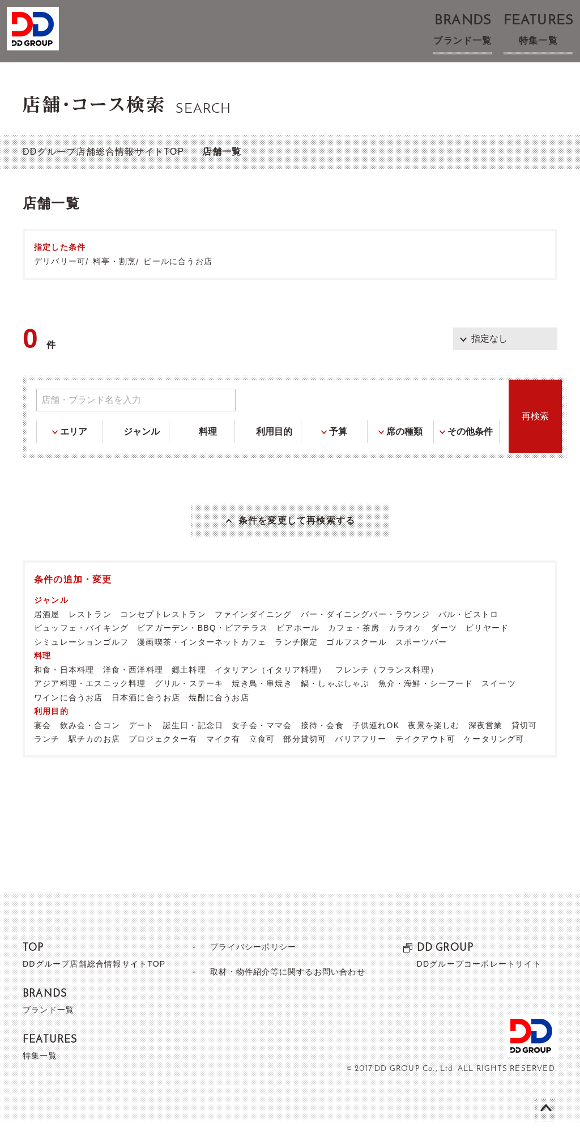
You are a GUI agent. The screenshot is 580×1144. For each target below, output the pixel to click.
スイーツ (498, 705)
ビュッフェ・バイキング (81, 649)
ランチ (47, 760)
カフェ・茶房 (353, 649)
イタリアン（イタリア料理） (271, 691)
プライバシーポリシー (248, 968)
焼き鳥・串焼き (262, 705)
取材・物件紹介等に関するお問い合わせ (288, 993)
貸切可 (524, 747)
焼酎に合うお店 (219, 719)
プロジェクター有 (163, 760)
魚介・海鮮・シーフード (425, 705)
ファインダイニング (253, 636)
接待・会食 (322, 747)
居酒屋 (47, 636)
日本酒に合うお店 (146, 719)
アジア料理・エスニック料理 (90, 705)
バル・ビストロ (468, 636)
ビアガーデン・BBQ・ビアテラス (202, 649)
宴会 (42, 747)
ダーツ (444, 649)
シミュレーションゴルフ (81, 664)
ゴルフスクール (356, 664)
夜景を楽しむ (433, 747)
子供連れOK (375, 747)
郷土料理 (189, 691)
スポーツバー (421, 664)
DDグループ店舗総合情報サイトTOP (103, 151)
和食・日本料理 (64, 691)
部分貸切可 (304, 760)
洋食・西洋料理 (133, 691)
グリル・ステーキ (189, 705)
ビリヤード (487, 649)
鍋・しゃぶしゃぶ (335, 705)
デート (142, 747)
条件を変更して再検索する (297, 531)
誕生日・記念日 (193, 747)
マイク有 (223, 760)
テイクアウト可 (425, 760)
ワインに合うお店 (68, 719)
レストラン (90, 636)
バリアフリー (360, 760)
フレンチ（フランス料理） (386, 691)
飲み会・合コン (90, 747)
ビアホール (297, 649)
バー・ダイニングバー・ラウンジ (365, 636)
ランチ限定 (296, 664)
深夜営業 (485, 747)
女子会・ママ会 (262, 747)
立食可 (262, 760)
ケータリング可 (494, 760)
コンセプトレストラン (163, 636)
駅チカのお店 (94, 760)
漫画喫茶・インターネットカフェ (201, 664)
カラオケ (406, 649)
